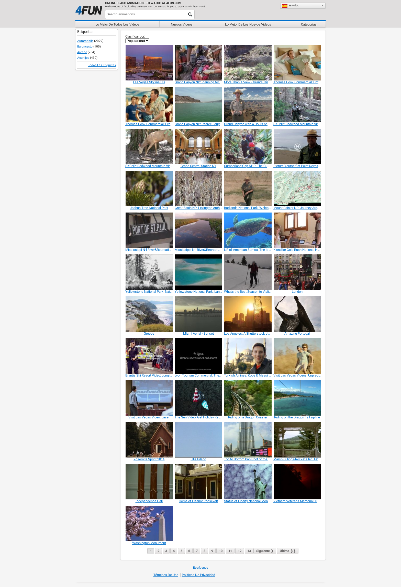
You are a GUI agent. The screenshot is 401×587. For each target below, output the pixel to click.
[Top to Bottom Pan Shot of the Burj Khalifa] (247, 439)
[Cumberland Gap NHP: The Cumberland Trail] (247, 146)
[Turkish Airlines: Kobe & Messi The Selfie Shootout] (247, 356)
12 (239, 551)
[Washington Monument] (149, 523)
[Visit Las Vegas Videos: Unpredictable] (297, 356)
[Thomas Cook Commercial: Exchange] (149, 104)
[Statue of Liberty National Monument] (247, 481)
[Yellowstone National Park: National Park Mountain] (149, 272)
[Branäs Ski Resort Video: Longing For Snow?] (149, 356)
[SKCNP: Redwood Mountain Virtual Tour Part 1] (297, 104)
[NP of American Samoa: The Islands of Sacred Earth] (247, 230)
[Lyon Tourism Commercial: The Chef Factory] (198, 356)
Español (290, 6)
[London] (297, 272)
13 (249, 551)
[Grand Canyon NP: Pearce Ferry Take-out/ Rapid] (198, 104)
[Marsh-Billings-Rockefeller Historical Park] (297, 439)
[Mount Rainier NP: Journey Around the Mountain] (297, 188)
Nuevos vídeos (182, 24)
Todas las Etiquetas (102, 65)
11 (230, 551)
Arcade (82, 52)
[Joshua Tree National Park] (149, 188)
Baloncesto (85, 46)
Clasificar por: (135, 36)
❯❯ (288, 551)
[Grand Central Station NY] (198, 146)
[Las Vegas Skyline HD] (149, 62)
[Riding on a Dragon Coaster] (247, 398)
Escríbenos (200, 567)
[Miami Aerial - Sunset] (198, 314)
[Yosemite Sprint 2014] (149, 439)
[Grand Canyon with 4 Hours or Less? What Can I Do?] (247, 104)
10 (220, 551)
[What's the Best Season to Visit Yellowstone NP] (247, 272)
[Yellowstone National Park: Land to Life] (198, 272)
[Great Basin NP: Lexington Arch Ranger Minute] (198, 188)
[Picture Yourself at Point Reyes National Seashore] (297, 146)
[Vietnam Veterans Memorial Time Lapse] (297, 481)
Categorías (309, 24)
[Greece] (149, 314)
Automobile (85, 41)
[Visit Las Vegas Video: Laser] (149, 398)
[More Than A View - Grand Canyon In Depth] (247, 62)
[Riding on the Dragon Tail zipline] (297, 398)
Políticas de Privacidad (198, 575)
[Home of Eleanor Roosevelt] (198, 481)
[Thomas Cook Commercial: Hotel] (297, 62)
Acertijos (83, 58)
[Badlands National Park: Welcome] (247, 188)
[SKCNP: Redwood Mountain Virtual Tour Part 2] (149, 146)
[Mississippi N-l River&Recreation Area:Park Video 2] (198, 230)
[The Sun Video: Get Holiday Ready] (198, 398)
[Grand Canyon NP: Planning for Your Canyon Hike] (198, 62)
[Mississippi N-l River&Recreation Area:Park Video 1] (149, 230)
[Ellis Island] (198, 439)
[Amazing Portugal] (297, 314)
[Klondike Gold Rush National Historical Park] (297, 230)
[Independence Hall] (149, 481)
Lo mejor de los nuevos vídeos (248, 24)
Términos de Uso (165, 575)
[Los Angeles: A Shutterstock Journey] (247, 314)
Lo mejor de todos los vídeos (117, 24)
